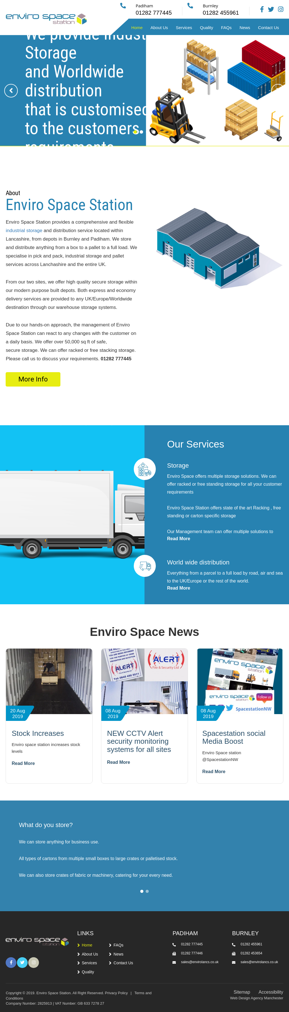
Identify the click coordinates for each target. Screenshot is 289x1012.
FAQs (226, 27)
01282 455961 (251, 944)
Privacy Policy (116, 993)
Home (137, 27)
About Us (159, 27)
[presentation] (11, 96)
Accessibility (271, 992)
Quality (206, 27)
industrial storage (24, 230)
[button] (135, 137)
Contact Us (268, 27)
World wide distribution (198, 562)
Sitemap (242, 992)
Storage (178, 465)
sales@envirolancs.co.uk (199, 962)
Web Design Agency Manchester (256, 998)
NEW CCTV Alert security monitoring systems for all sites (139, 741)
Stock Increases (38, 733)
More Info (33, 379)
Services (184, 27)
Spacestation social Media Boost (234, 737)
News (245, 27)
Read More (178, 538)
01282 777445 (192, 944)
